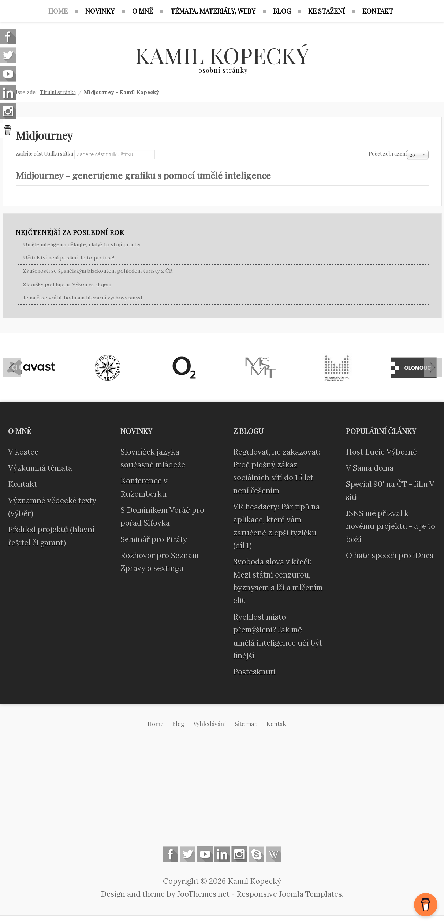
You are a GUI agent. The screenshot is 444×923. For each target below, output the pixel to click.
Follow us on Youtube (205, 854)
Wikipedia (273, 854)
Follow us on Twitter (187, 854)
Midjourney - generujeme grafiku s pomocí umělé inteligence (143, 175)
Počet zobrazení (388, 153)
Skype (256, 854)
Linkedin (222, 854)
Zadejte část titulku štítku (45, 153)
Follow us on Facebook (170, 854)
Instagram (239, 854)
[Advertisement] (222, 792)
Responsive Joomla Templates (289, 894)
